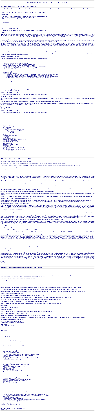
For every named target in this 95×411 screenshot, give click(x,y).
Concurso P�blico (6, 21)
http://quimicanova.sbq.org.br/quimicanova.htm (57, 163)
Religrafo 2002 (6, 22)
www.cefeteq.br (14, 319)
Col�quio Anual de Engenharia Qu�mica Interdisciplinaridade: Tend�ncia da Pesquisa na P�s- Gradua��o (24, 19)
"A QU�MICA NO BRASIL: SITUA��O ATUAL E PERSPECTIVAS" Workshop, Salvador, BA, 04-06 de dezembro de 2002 (26, 16)
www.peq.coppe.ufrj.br (20, 280)
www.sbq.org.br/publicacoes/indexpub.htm (44, 8)
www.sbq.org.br (19, 163)
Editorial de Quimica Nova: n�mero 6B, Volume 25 (12, 18)
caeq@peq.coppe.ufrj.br (31, 280)
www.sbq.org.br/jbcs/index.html (27, 9)
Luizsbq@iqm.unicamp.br (21, 408)
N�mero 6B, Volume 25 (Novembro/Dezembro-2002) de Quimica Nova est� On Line (19, 17)
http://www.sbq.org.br (4, 409)
